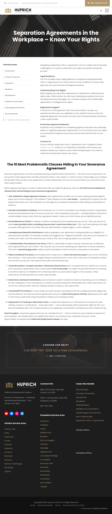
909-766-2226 (13, 3)
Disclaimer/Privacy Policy (73, 505)
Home (32, 505)
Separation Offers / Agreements (19, 120)
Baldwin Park (45, 432)
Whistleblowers (10, 95)
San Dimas (8, 467)
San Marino (45, 479)
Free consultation (97, 3)
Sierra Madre (45, 482)
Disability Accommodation (14, 101)
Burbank (43, 436)
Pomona (8, 460)
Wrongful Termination (12, 77)
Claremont (9, 437)
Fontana (8, 444)
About (57, 505)
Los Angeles (45, 459)
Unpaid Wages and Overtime (14, 108)
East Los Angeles (47, 440)
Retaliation (8, 89)
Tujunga (43, 486)
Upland (7, 471)
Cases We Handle (45, 505)
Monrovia (44, 467)
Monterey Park (46, 463)
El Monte (44, 444)
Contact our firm (47, 147)
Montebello (45, 471)
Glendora (8, 448)
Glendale (44, 448)
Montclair (8, 456)
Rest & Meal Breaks (11, 114)
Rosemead (44, 475)
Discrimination (10, 71)
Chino (6, 433)
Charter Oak (9, 429)
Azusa (42, 429)
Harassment (9, 83)
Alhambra (44, 421)
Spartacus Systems (100, 508)
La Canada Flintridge (49, 456)
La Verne (8, 452)
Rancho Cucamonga (13, 464)
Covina (7, 440)
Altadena (44, 425)
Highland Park (46, 452)
